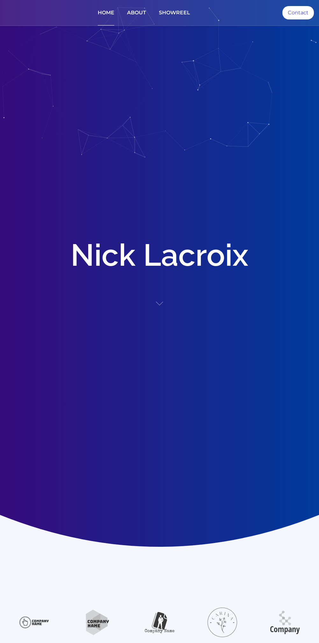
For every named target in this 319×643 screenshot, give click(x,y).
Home (106, 13)
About (136, 13)
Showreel (174, 13)
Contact (298, 13)
